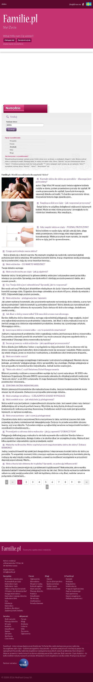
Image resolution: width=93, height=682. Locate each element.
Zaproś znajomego (73, 591)
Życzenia (24, 631)
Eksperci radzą (36, 584)
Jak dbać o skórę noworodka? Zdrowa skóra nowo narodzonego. (37, 314)
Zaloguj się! (9, 40)
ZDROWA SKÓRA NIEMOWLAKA (22, 385)
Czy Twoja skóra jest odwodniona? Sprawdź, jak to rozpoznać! (36, 284)
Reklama (69, 581)
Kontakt (69, 579)
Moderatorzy (71, 586)
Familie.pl (6, 175)
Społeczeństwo (53, 584)
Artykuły (13, 147)
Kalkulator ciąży (11, 586)
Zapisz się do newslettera (13, 44)
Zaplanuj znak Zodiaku (14, 610)
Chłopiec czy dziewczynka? (16, 591)
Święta (7, 631)
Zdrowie (8, 634)
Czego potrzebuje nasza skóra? (21, 251)
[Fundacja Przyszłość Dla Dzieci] (22, 663)
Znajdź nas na (77, 4)
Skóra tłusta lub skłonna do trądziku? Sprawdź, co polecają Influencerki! (41, 463)
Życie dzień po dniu (54, 581)
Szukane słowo (11, 122)
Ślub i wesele (35, 589)
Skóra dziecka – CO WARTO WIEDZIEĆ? (25, 264)
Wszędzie (13, 141)
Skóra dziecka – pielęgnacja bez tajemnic (26, 298)
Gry (6, 601)
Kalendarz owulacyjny (14, 579)
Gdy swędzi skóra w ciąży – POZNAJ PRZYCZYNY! (64, 227)
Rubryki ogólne (36, 586)
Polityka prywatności (74, 598)
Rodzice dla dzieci (12, 608)
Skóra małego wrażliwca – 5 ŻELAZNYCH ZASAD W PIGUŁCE (35, 396)
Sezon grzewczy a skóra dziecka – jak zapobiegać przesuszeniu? (38, 343)
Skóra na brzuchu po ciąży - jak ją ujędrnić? (27, 271)
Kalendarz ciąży (11, 584)
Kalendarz (9, 606)
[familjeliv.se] (88, 4)
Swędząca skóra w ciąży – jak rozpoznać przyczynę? (65, 203)
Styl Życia (9, 636)
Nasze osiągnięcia (73, 596)
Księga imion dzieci (12, 594)
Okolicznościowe (53, 589)
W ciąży (8, 624)
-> (86, 482)
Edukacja (8, 603)
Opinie (49, 579)
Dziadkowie (35, 596)
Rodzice (33, 594)
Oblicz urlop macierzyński (15, 589)
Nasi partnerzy (72, 594)
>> (47, 487)
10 (79, 482)
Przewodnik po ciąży (13, 581)
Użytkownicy (35, 601)
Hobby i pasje (52, 586)
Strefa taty (34, 598)
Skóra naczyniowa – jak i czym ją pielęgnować (28, 415)
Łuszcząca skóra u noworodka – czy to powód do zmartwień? (36, 330)
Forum (12, 144)
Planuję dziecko (36, 591)
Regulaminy (71, 584)
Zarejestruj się (24, 40)
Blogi (12, 153)
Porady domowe (36, 603)
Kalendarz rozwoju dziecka (16, 596)
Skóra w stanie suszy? (17, 356)
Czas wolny (9, 638)
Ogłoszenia (35, 579)
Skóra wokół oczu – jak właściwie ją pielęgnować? (30, 399)
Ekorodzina (34, 581)
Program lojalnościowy (75, 589)
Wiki (11, 150)
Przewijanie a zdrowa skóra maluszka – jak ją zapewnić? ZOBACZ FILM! (41, 431)
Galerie (24, 626)
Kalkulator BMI (11, 598)
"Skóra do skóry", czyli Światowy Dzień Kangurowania (32, 369)
